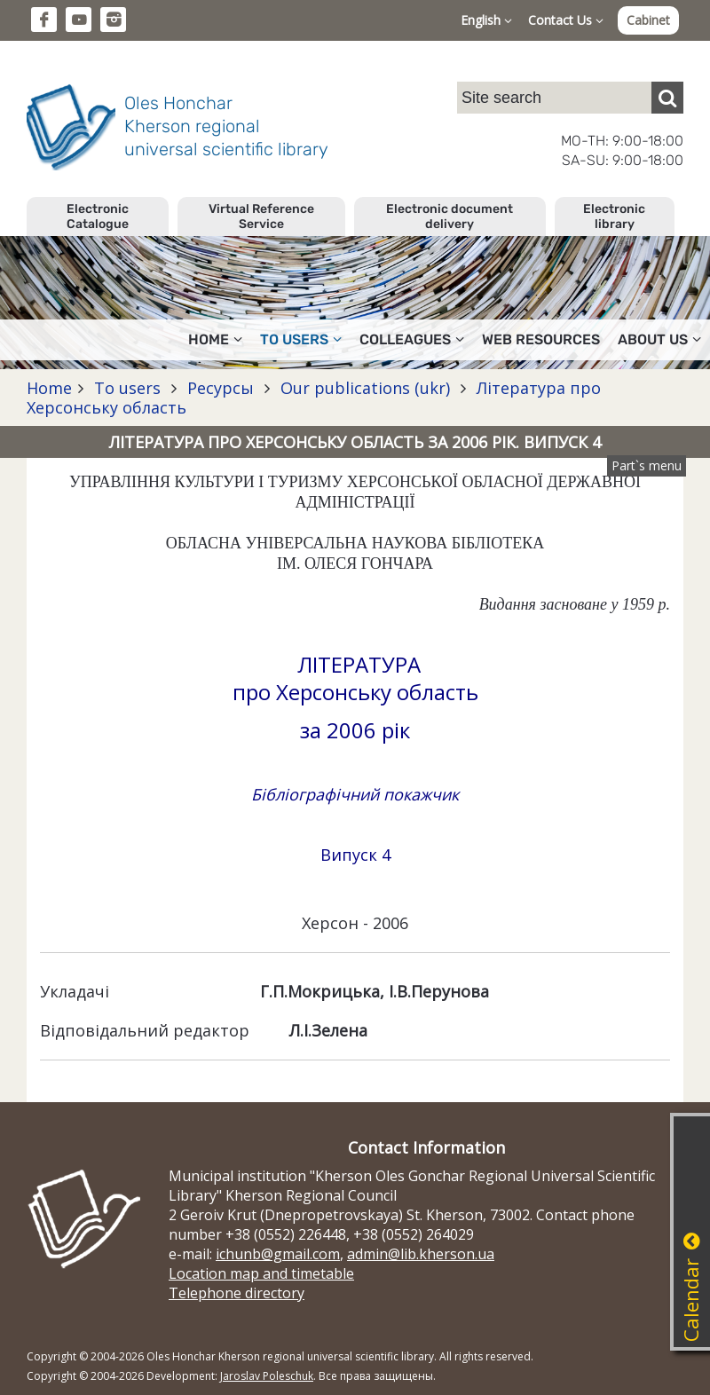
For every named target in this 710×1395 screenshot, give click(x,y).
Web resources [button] (541, 339)
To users (127, 387)
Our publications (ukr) (365, 387)
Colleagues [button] (411, 339)
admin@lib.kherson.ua (420, 1254)
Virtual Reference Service (261, 216)
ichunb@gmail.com (278, 1254)
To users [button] (301, 339)
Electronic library (614, 216)
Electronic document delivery (449, 216)
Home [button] (215, 339)
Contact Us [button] (566, 20)
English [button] (486, 20)
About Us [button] (659, 339)
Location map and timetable (261, 1273)
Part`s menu (646, 465)
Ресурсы (220, 387)
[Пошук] (667, 98)
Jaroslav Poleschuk (266, 1375)
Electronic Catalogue (98, 216)
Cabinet (648, 20)
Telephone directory (236, 1293)
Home (49, 387)
